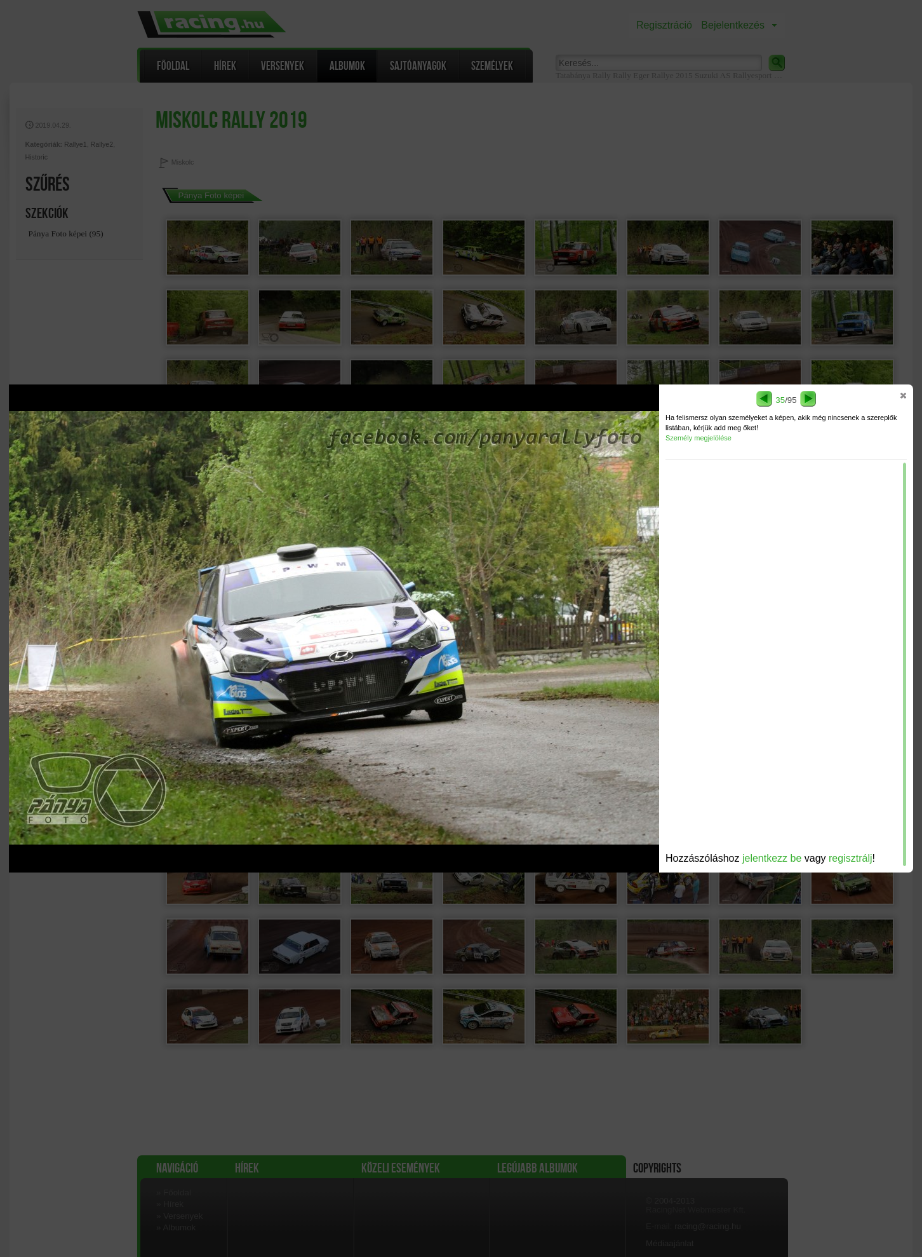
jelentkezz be (771, 858)
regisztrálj (850, 858)
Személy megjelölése (698, 438)
